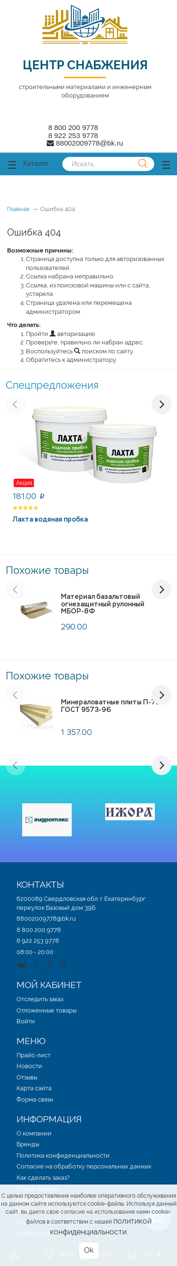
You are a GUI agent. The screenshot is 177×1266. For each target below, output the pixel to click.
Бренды (28, 1144)
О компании (34, 1133)
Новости (29, 1066)
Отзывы (27, 1077)
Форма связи (35, 1099)
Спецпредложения (52, 385)
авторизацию (72, 333)
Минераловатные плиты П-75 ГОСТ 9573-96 (110, 705)
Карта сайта (34, 1088)
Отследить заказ (40, 999)
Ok (88, 1250)
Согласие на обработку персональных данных (84, 1166)
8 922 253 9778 (73, 135)
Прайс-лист (34, 1055)
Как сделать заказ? (43, 1177)
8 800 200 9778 (73, 127)
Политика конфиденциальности (63, 1155)
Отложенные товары (46, 1010)
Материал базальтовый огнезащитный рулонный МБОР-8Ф (102, 603)
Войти (26, 1021)
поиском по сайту (103, 351)
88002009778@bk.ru (46, 918)
